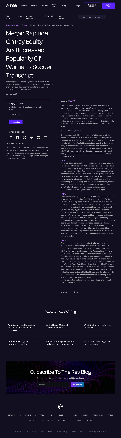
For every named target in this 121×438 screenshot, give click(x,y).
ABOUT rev (39, 415)
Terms (42, 432)
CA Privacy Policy (61, 432)
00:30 (77, 131)
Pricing (52, 415)
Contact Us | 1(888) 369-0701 (97, 432)
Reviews (81, 432)
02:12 (64, 194)
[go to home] (60, 406)
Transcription (49, 16)
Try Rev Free (108, 6)
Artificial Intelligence (30, 17)
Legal (20, 16)
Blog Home (8, 17)
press (110, 415)
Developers (72, 415)
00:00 (72, 101)
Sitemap (73, 432)
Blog (61, 415)
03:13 (64, 240)
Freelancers (98, 415)
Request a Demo (92, 6)
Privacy (50, 432)
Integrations (25, 415)
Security (34, 432)
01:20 (64, 160)
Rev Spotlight (62, 17)
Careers (85, 415)
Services (12, 415)
